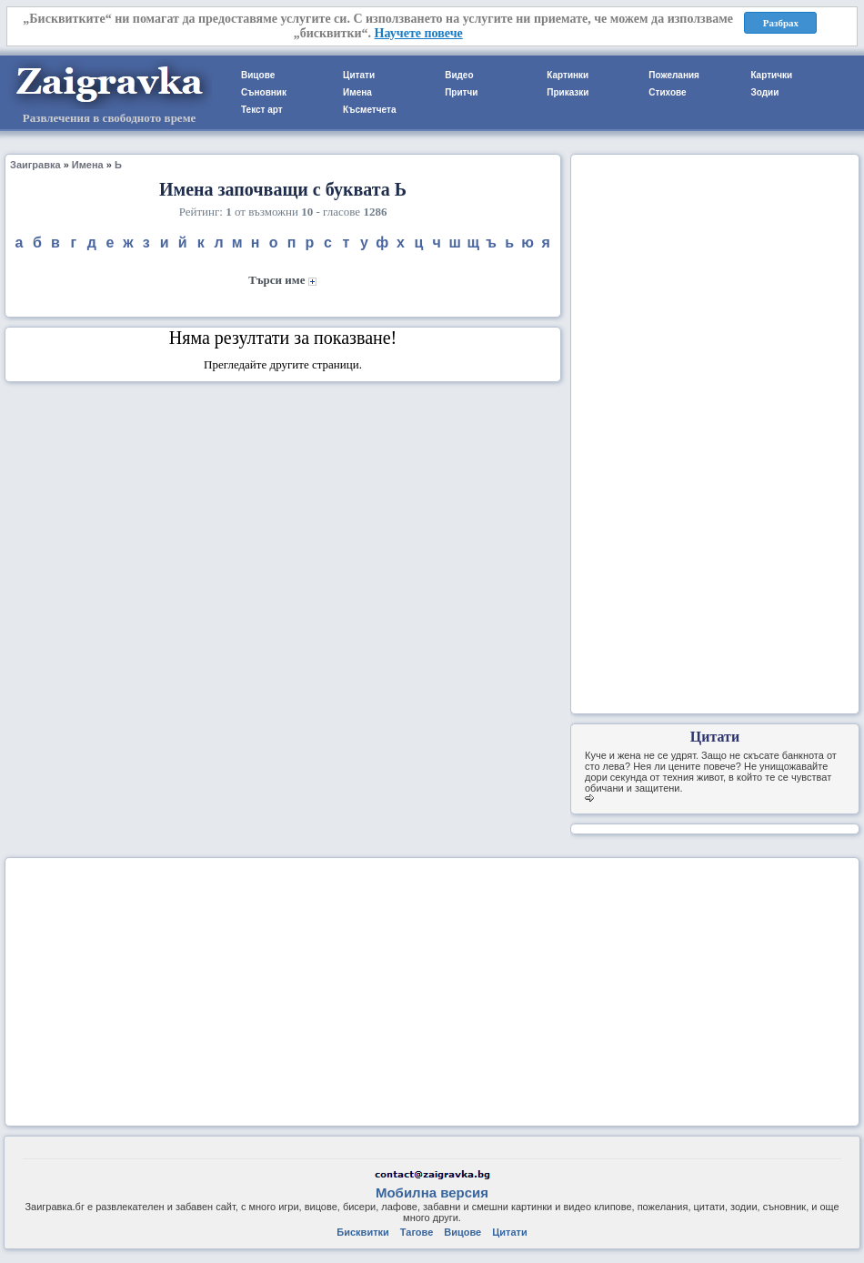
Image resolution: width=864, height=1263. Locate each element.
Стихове (667, 92)
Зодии (764, 92)
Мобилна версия (432, 1192)
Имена (357, 92)
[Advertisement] (715, 432)
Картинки (567, 75)
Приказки (567, 92)
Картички (771, 75)
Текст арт (262, 110)
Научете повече (419, 33)
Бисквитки (362, 1232)
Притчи (461, 92)
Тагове (416, 1232)
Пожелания (673, 75)
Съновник (263, 92)
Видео (459, 75)
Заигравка (35, 164)
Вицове (258, 75)
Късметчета (369, 110)
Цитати (359, 75)
